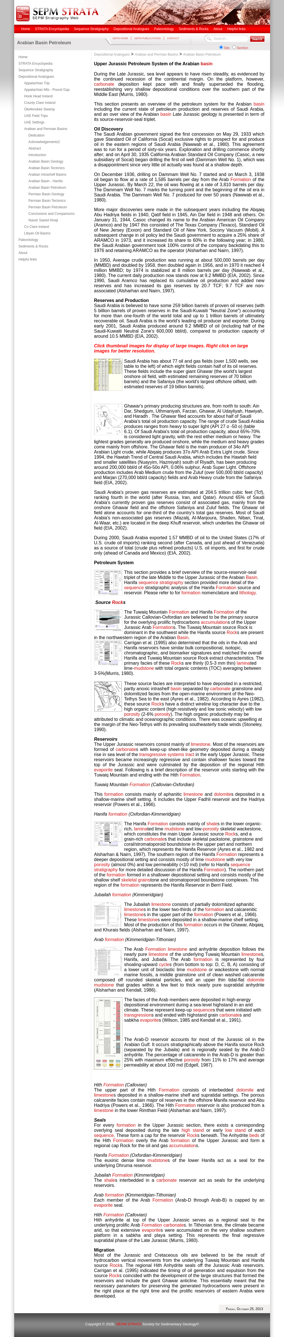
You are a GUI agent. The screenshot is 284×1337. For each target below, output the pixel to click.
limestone (200, 744)
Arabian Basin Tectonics (46, 168)
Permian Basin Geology (46, 194)
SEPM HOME (120, 38)
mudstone (144, 668)
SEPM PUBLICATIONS (147, 38)
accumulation (214, 622)
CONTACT (173, 38)
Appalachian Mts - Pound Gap (47, 90)
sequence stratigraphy (161, 582)
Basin (251, 577)
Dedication (36, 135)
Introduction (37, 155)
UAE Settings (34, 122)
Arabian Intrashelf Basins (47, 175)
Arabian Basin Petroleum (47, 188)
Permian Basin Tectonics (47, 201)
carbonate (104, 84)
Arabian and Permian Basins (45, 129)
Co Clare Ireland (36, 227)
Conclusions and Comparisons (51, 214)
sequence (134, 587)
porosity (132, 714)
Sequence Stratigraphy (35, 70)
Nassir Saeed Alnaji (43, 220)
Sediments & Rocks (33, 246)
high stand (192, 1130)
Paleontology (28, 240)
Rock (117, 602)
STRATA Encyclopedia (35, 64)
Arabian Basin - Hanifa (45, 181)
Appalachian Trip (36, 83)
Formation (240, 179)
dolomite (222, 794)
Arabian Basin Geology (45, 161)
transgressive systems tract (166, 754)
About (22, 253)
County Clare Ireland (39, 103)
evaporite (103, 769)
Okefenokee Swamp (39, 109)
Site (227, 48)
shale (211, 823)
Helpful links (27, 259)
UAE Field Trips (36, 116)
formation (191, 592)
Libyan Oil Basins (37, 233)
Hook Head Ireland (38, 96)
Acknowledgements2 (44, 142)
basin (207, 63)
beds (255, 1135)
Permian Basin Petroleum (47, 207)
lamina (243, 663)
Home (23, 57)
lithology (247, 592)
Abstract (34, 148)
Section (242, 48)
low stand (235, 1130)
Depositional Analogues (36, 77)
